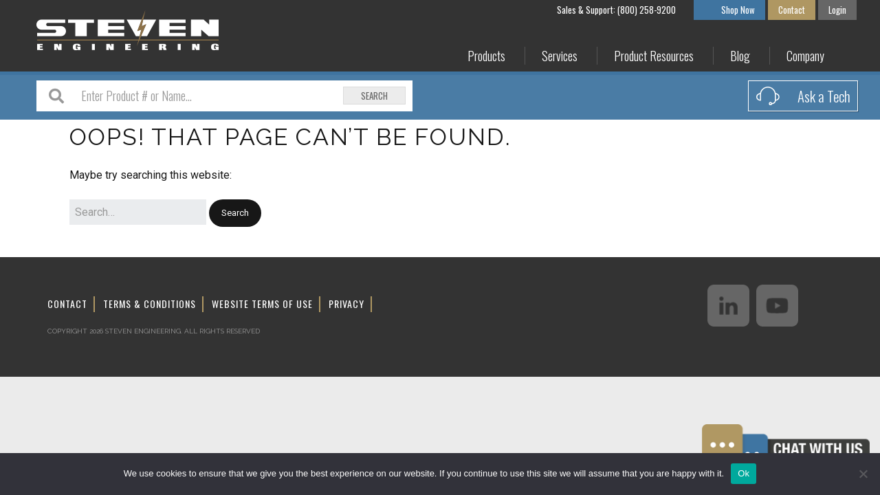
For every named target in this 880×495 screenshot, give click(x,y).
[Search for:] (137, 212)
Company (805, 56)
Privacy (346, 303)
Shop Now (738, 9)
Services (560, 56)
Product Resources (654, 56)
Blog (740, 56)
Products (486, 56)
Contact (791, 9)
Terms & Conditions (149, 303)
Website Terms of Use (262, 303)
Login (837, 9)
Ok (743, 473)
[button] (235, 213)
